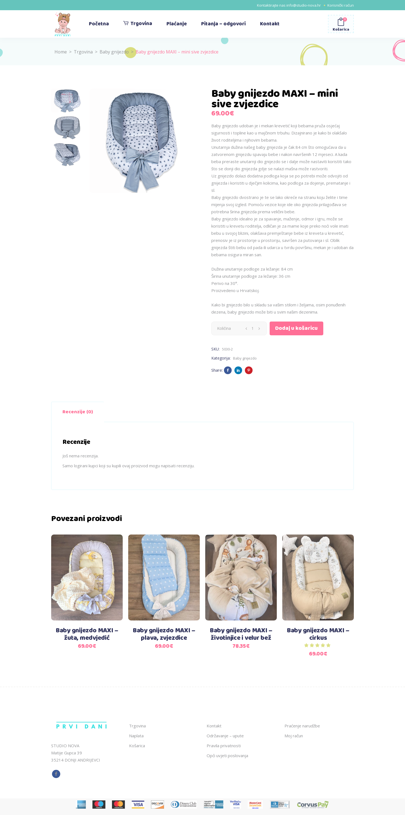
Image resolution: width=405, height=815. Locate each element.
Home (60, 52)
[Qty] (252, 328)
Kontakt (214, 725)
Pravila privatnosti (224, 745)
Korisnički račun (340, 5)
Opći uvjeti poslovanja (227, 755)
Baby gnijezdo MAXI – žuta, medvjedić (87, 634)
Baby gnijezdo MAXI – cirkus (318, 634)
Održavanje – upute (225, 735)
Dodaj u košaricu (296, 328)
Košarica (137, 745)
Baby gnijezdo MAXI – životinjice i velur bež (241, 634)
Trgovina (83, 52)
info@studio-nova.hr (303, 5)
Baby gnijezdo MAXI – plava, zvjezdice (164, 634)
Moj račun (293, 735)
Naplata (136, 735)
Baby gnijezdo (114, 52)
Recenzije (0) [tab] (77, 412)
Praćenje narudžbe (302, 725)
